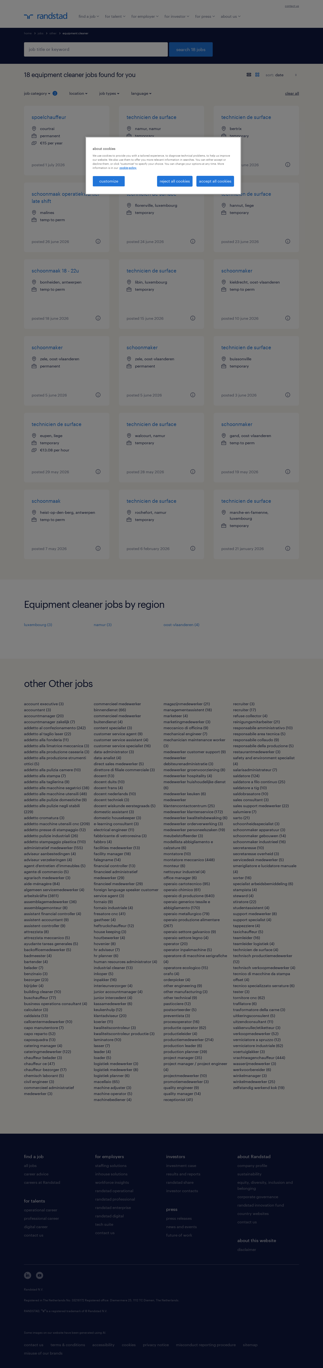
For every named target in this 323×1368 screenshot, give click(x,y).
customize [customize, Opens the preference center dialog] (108, 181)
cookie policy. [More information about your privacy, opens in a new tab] (128, 167)
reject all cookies (175, 181)
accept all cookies (215, 181)
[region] (163, 165)
